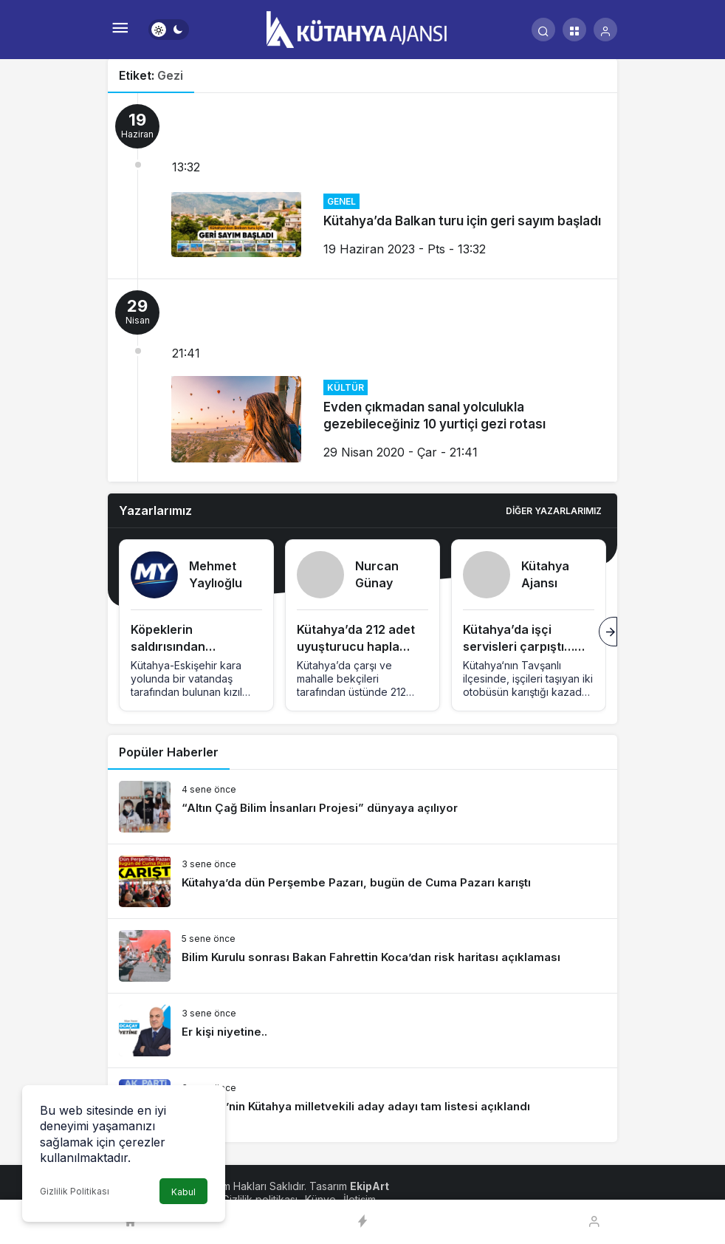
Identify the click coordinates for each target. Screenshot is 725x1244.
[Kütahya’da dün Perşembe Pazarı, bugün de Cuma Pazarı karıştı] (362, 881)
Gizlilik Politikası (74, 1191)
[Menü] (119, 29)
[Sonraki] (608, 631)
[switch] (168, 29)
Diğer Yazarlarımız (554, 510)
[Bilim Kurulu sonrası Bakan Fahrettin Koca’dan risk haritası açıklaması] (362, 956)
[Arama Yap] (543, 29)
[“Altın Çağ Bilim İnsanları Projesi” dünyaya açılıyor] (362, 807)
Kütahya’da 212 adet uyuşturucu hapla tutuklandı (356, 646)
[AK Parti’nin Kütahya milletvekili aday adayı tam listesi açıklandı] (362, 1105)
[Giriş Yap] (605, 29)
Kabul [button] (183, 1191)
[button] (574, 29)
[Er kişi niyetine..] (362, 1030)
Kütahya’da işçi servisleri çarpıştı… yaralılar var (518, 646)
